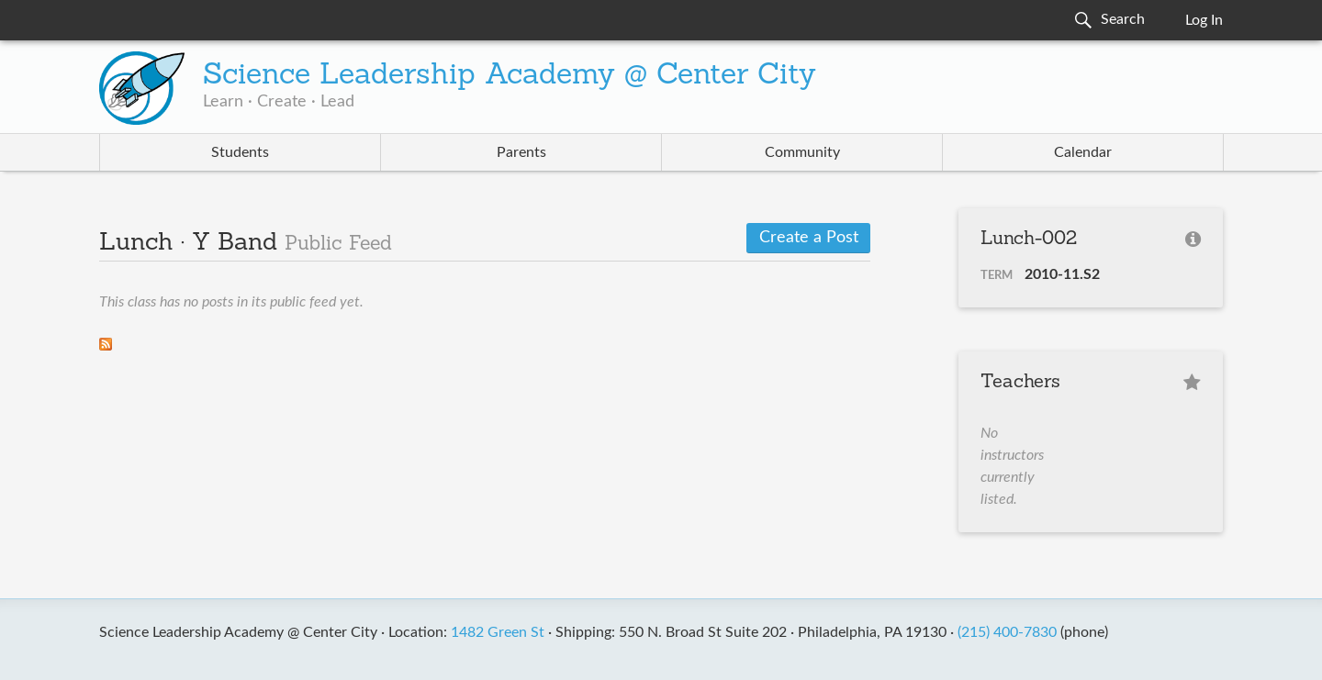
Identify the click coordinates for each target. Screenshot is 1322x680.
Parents (521, 152)
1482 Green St (497, 632)
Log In (1204, 20)
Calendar (1083, 152)
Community (802, 152)
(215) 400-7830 (1007, 632)
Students (240, 152)
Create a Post (808, 237)
